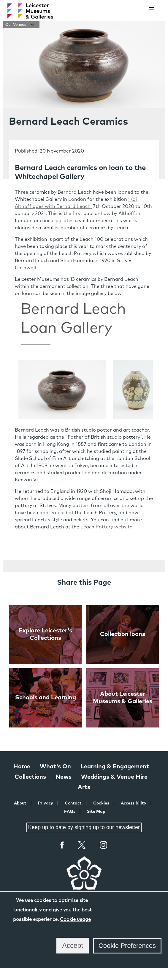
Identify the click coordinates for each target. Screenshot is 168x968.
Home (21, 767)
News (64, 777)
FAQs (69, 812)
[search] (137, 9)
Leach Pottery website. (107, 527)
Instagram (103, 845)
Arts (84, 787)
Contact (73, 803)
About (20, 803)
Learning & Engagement (114, 767)
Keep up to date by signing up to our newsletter (84, 827)
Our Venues (21, 24)
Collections (30, 777)
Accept (72, 945)
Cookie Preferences (127, 945)
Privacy (45, 803)
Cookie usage (75, 919)
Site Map (96, 812)
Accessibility (133, 803)
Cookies (101, 803)
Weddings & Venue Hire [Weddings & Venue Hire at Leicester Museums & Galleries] (114, 777)
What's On (55, 767)
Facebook (62, 845)
